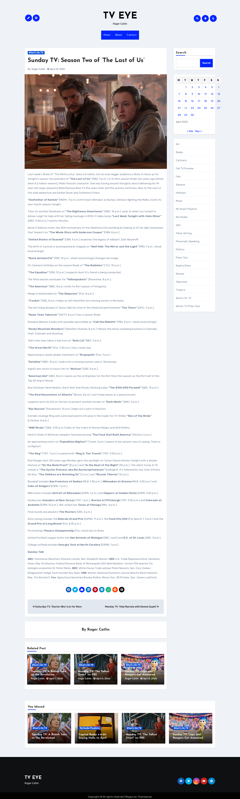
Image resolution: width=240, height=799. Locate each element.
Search (181, 52)
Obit (178, 225)
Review (180, 273)
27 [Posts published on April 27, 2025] (218, 108)
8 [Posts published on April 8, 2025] (186, 94)
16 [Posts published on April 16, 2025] (192, 101)
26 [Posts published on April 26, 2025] (212, 108)
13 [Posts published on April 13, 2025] (219, 94)
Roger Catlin (38, 69)
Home (107, 35)
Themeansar (144, 794)
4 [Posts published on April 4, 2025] (205, 87)
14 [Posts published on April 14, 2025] (179, 101)
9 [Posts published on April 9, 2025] (192, 94)
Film (178, 176)
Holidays (181, 192)
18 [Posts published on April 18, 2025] (205, 101)
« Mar (190, 131)
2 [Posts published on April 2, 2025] (192, 87)
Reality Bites (183, 265)
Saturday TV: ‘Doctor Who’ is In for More (57, 606)
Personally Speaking (188, 241)
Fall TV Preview (185, 168)
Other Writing (184, 233)
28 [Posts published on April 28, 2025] (179, 115)
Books (179, 152)
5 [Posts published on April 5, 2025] (212, 87)
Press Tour (182, 257)
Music (179, 200)
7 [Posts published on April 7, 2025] (179, 94)
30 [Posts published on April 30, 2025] (192, 115)
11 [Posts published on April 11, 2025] (205, 94)
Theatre (180, 290)
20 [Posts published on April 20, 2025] (218, 101)
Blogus (129, 794)
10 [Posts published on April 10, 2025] (199, 94)
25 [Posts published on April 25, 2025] (205, 108)
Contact (132, 35)
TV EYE (120, 16)
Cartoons (181, 160)
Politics (180, 249)
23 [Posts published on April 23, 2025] (192, 108)
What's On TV (36, 52)
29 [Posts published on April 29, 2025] (185, 115)
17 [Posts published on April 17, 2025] (199, 101)
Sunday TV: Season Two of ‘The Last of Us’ (86, 61)
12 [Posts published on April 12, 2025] (212, 94)
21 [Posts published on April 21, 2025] (179, 108)
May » (198, 131)
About (118, 35)
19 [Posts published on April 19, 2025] (212, 101)
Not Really (182, 217)
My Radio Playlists (186, 209)
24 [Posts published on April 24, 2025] (199, 108)
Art (178, 144)
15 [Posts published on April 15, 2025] (186, 101)
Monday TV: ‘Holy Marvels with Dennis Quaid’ (132, 606)
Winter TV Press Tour (188, 306)
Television (182, 281)
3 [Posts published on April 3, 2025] (199, 87)
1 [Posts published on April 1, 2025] (185, 87)
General (180, 184)
